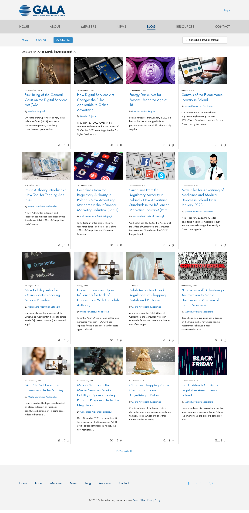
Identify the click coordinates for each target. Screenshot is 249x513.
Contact (222, 29)
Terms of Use (139, 503)
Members (88, 29)
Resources (185, 29)
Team (25, 43)
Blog (151, 29)
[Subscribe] (63, 43)
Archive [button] (41, 43)
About (55, 29)
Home (24, 29)
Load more (124, 454)
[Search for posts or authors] (207, 43)
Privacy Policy (153, 503)
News (121, 29)
